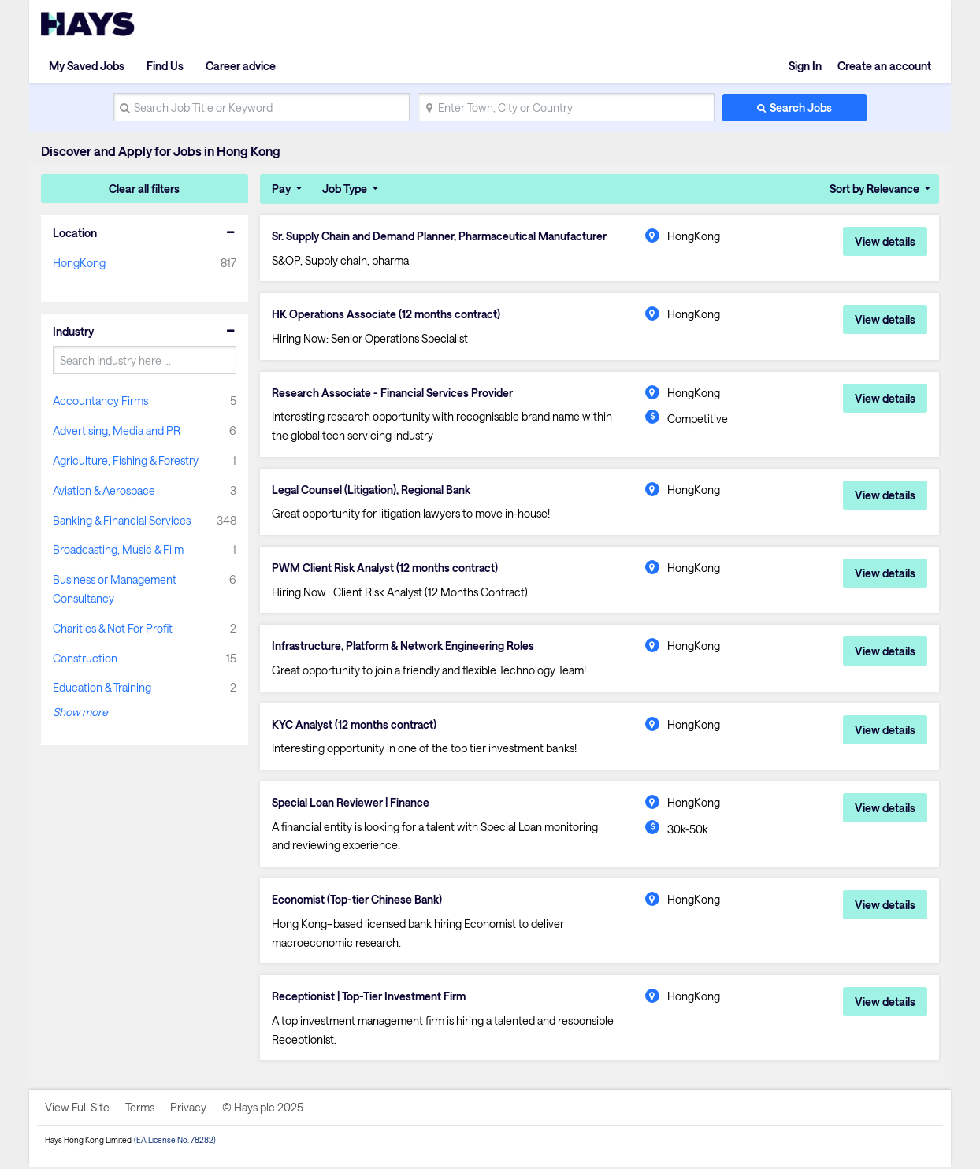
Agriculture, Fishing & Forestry (126, 460)
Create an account (884, 65)
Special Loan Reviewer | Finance (352, 804)
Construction (85, 658)
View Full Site (77, 1109)
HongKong (79, 262)
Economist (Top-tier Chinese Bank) (358, 901)
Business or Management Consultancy (114, 589)
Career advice (241, 65)
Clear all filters (144, 188)
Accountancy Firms (100, 400)
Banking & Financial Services (122, 520)
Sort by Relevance (874, 188)
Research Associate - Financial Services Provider (394, 393)
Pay (281, 188)
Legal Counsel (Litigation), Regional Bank (373, 490)
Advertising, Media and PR (116, 430)
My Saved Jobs (86, 65)
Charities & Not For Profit (113, 628)
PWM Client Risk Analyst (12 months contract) (386, 568)
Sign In (805, 65)
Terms (139, 1109)
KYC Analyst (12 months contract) (355, 725)
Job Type (344, 188)
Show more (80, 711)
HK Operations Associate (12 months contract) (387, 315)
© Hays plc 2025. (264, 1109)
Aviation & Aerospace (104, 490)
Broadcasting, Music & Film (118, 549)
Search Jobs (801, 107)
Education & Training (102, 687)
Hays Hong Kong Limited (88, 1142)
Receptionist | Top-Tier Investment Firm (370, 999)
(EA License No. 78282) (175, 1142)
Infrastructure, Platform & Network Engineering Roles (405, 647)
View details (885, 241)
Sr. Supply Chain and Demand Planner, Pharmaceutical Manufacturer (443, 236)
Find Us (165, 65)
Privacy (188, 1109)
